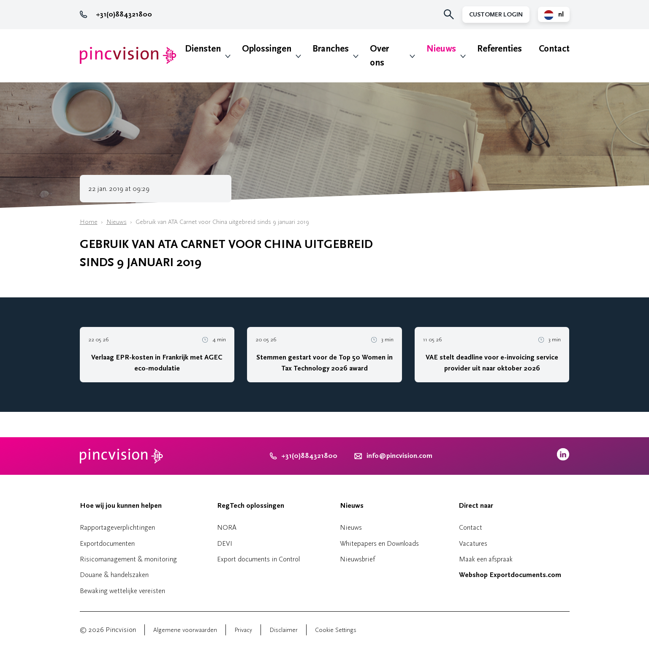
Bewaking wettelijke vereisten (122, 591)
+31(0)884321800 (116, 14)
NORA (226, 527)
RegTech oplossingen (250, 505)
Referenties (499, 49)
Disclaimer (283, 630)
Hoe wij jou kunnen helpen (121, 505)
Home (89, 222)
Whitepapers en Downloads (379, 543)
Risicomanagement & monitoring (128, 559)
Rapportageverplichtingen (117, 527)
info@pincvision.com (399, 456)
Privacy (243, 630)
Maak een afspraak (486, 559)
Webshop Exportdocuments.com (510, 575)
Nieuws (441, 49)
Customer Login (496, 14)
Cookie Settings (335, 630)
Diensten (203, 49)
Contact (554, 49)
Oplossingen (266, 49)
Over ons (379, 56)
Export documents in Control (258, 559)
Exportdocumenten (107, 543)
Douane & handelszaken (114, 575)
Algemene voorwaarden (185, 630)
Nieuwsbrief (357, 559)
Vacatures (473, 543)
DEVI (224, 543)
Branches (330, 49)
